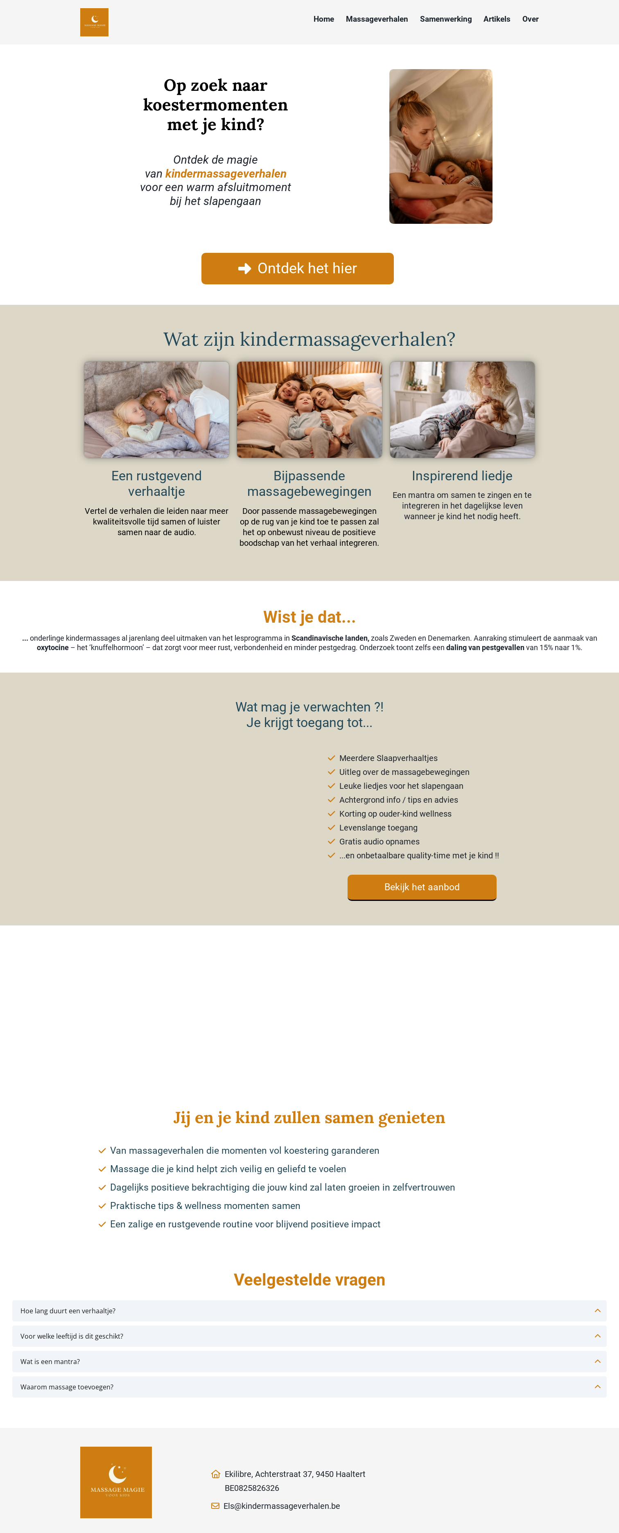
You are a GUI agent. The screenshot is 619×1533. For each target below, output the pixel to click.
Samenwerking (446, 19)
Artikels (497, 19)
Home (324, 19)
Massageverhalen (377, 19)
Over (530, 19)
